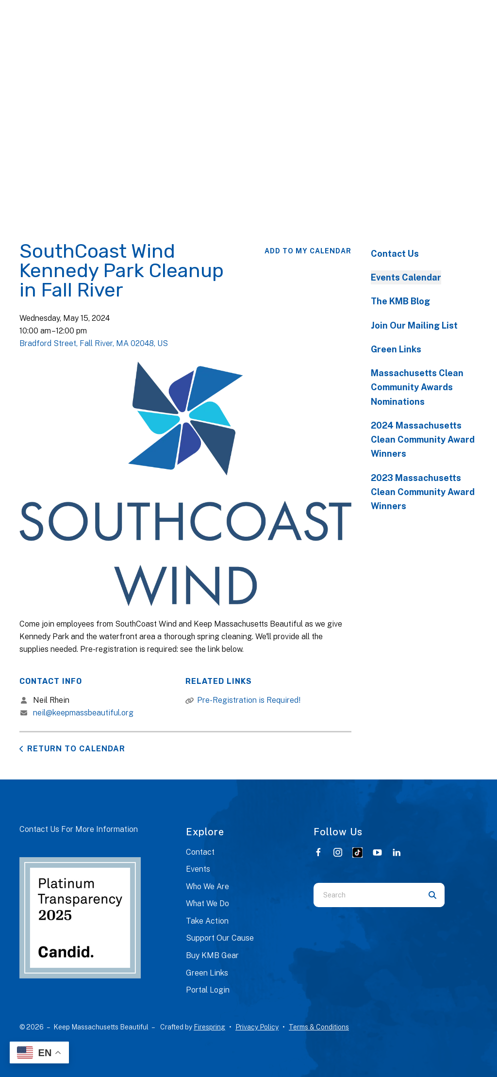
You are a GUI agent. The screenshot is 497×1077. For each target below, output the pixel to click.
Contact (200, 852)
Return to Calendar (76, 748)
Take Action (207, 921)
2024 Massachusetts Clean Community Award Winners (423, 439)
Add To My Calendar (308, 251)
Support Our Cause (220, 938)
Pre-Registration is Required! (248, 700)
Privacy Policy (257, 1027)
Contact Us (395, 254)
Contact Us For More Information (78, 829)
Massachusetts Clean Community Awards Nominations (417, 387)
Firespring (209, 1027)
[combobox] (367, 895)
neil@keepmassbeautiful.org (83, 712)
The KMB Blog (400, 301)
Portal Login (208, 989)
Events (198, 869)
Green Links (396, 349)
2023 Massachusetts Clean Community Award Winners (423, 492)
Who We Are (207, 886)
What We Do (207, 903)
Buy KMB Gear (212, 955)
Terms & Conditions (319, 1027)
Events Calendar (406, 277)
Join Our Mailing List (414, 325)
